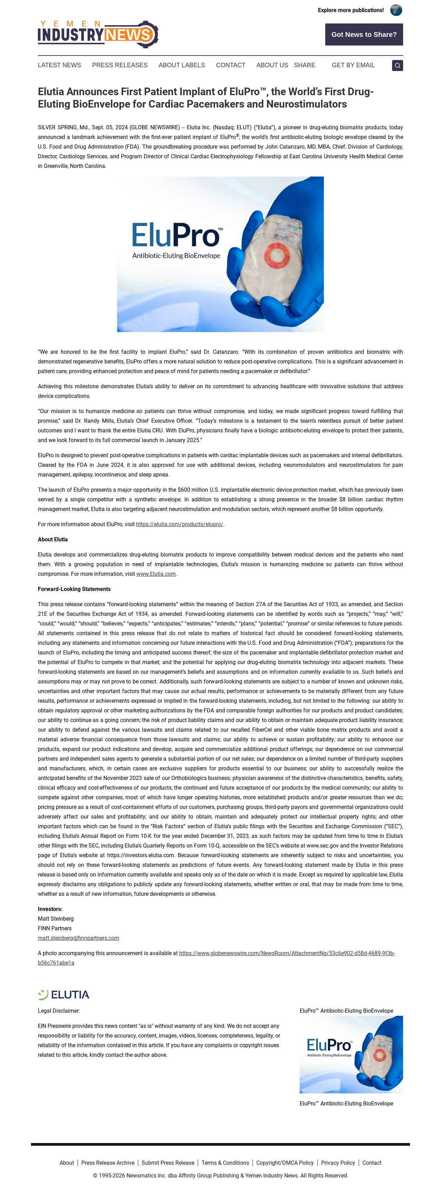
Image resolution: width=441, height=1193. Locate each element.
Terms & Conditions (225, 1163)
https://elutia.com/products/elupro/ (179, 524)
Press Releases (119, 65)
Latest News (59, 65)
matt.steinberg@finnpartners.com (78, 938)
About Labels (181, 65)
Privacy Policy (338, 1163)
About (67, 1163)
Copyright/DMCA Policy (285, 1163)
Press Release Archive (107, 1163)
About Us (272, 65)
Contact (231, 65)
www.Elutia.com (156, 574)
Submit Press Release (168, 1163)
